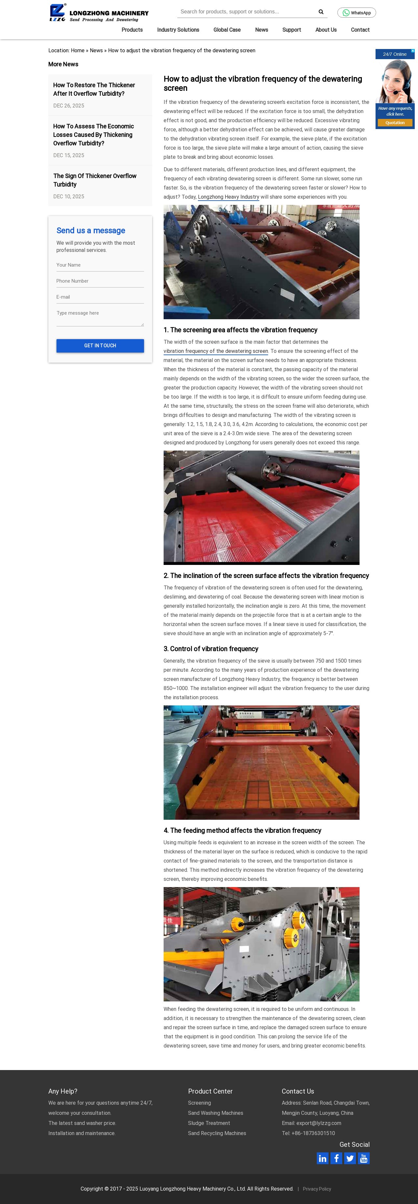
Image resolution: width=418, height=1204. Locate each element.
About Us (326, 30)
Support (291, 30)
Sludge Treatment (209, 1123)
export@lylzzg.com (319, 1123)
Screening (199, 1103)
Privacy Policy (317, 1189)
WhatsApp (357, 12)
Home (78, 50)
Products (132, 30)
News (261, 30)
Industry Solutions (178, 30)
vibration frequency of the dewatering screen (216, 351)
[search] (321, 11)
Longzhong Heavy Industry (228, 197)
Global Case (227, 30)
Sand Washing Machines (215, 1113)
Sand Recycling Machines (217, 1133)
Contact (360, 30)
